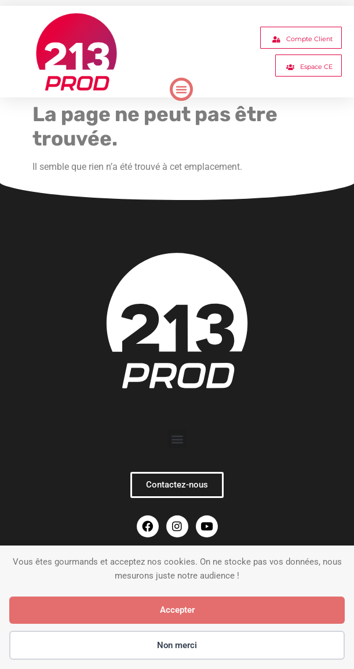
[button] (181, 89)
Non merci (177, 645)
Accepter (177, 610)
